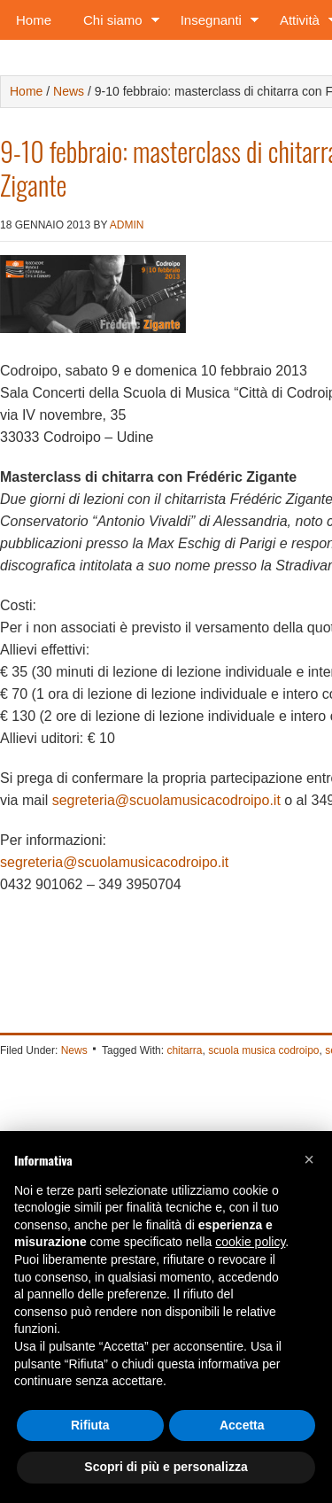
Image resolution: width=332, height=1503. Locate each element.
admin (127, 225)
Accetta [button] (242, 1425)
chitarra (184, 1050)
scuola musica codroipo (263, 1050)
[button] (309, 1159)
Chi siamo (116, 23)
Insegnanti (214, 23)
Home (33, 19)
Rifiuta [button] (90, 1425)
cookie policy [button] (250, 1242)
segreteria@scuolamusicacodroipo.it (166, 800)
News (74, 1050)
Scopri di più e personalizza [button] (165, 1467)
